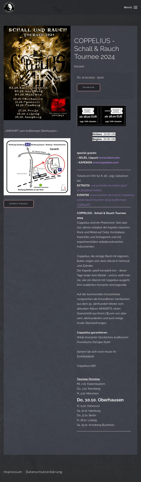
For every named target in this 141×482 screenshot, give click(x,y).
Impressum (13, 472)
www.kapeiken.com (106, 162)
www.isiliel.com (109, 157)
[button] (130, 7)
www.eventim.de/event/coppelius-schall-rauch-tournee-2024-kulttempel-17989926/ (106, 199)
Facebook (88, 87)
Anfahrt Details (18, 203)
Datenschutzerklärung (44, 472)
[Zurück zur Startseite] (9, 7)
